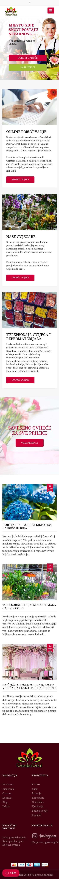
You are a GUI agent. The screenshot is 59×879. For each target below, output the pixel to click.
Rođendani (38, 797)
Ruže (34, 789)
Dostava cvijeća (11, 844)
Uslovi (5, 806)
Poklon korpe (40, 810)
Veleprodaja (29, 442)
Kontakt (6, 797)
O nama (6, 793)
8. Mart (36, 784)
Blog (5, 802)
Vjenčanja (8, 789)
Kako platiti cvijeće (13, 841)
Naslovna (7, 784)
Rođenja (36, 793)
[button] (4, 48)
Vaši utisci (28, 67)
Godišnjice (38, 802)
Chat (11, 873)
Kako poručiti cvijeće (14, 837)
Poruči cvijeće (28, 57)
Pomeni (36, 815)
